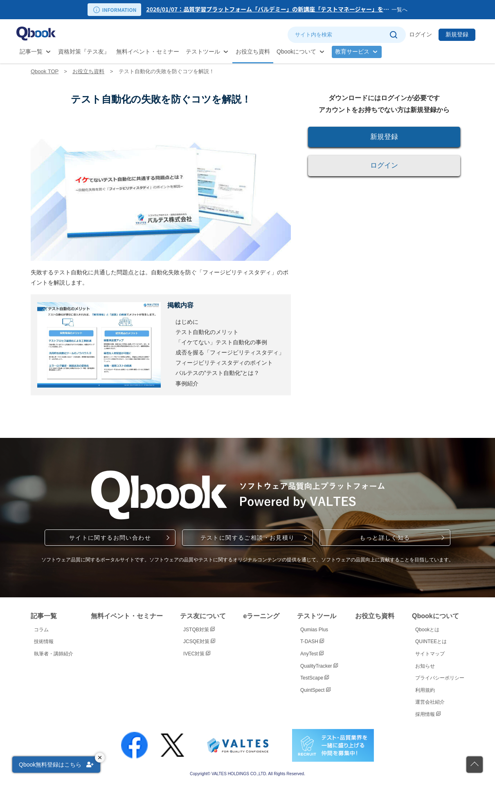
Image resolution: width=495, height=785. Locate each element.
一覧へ (399, 10)
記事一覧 (31, 51)
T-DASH (312, 641)
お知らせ (425, 666)
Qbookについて (296, 51)
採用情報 (428, 714)
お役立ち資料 (253, 51)
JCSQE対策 (199, 641)
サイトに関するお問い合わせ (110, 537)
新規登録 (457, 34)
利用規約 (425, 690)
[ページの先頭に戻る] (474, 764)
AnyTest (312, 654)
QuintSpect (315, 690)
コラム (41, 629)
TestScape (314, 678)
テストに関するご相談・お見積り (247, 537)
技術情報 (44, 641)
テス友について (203, 615)
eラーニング (261, 615)
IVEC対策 (196, 654)
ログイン (420, 34)
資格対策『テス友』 (84, 51)
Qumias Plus (314, 629)
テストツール (203, 51)
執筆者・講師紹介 (53, 654)
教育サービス (352, 51)
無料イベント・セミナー (147, 51)
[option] (269, 9)
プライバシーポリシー (439, 678)
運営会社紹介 (430, 702)
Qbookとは (427, 629)
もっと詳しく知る (385, 537)
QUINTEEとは (431, 641)
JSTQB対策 (199, 629)
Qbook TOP (45, 71)
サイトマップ (430, 654)
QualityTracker (319, 666)
